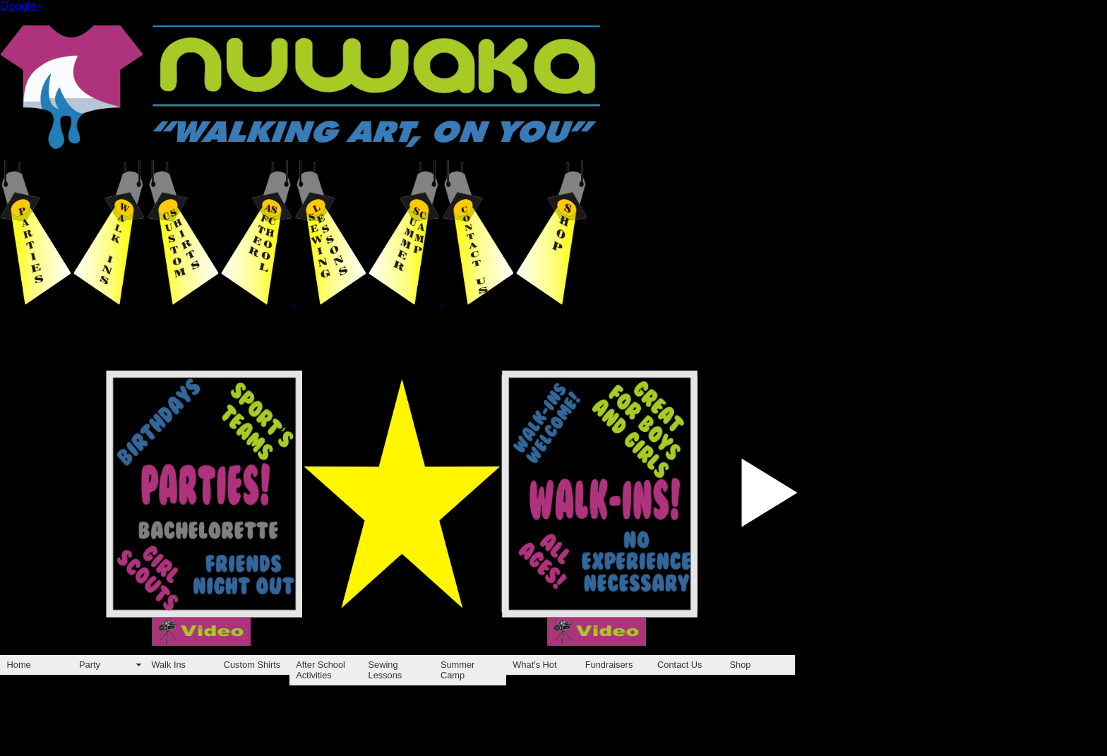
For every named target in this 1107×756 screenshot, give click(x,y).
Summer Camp (457, 669)
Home (19, 664)
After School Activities (320, 669)
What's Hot (534, 664)
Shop (740, 664)
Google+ (21, 6)
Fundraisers (609, 664)
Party (89, 664)
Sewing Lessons (385, 669)
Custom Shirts (252, 664)
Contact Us (679, 664)
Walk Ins (168, 664)
